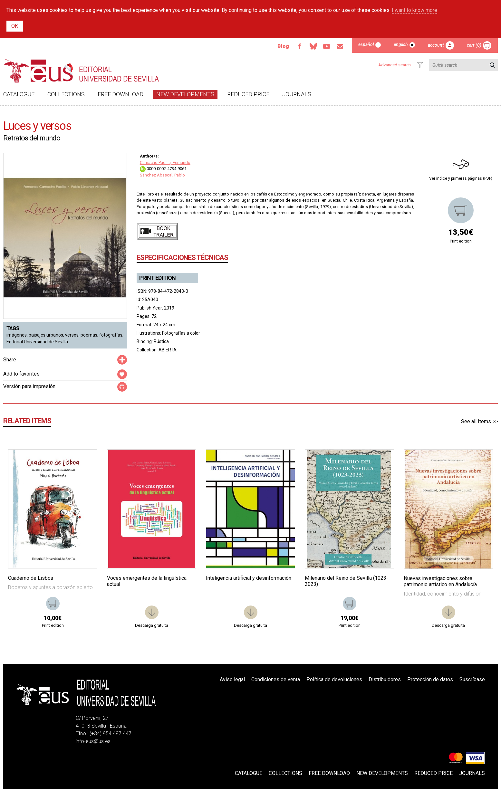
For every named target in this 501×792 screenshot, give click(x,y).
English (401, 44)
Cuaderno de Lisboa (30, 578)
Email (340, 46)
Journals (296, 94)
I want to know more (414, 10)
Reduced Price (248, 94)
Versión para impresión (29, 386)
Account (436, 45)
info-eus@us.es (93, 741)
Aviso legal (232, 679)
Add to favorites (21, 374)
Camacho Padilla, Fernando (165, 162)
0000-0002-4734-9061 (163, 168)
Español (366, 44)
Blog (283, 46)
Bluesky (313, 46)
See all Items (476, 421)
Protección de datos (430, 679)
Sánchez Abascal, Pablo (162, 175)
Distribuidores (385, 679)
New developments (185, 94)
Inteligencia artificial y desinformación (248, 578)
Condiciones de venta (275, 679)
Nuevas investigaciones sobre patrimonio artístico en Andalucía (440, 581)
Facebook (299, 46)
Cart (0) (474, 45)
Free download (120, 94)
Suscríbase (472, 679)
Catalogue (18, 94)
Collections (66, 94)
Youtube (327, 46)
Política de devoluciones (334, 679)
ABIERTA (168, 349)
